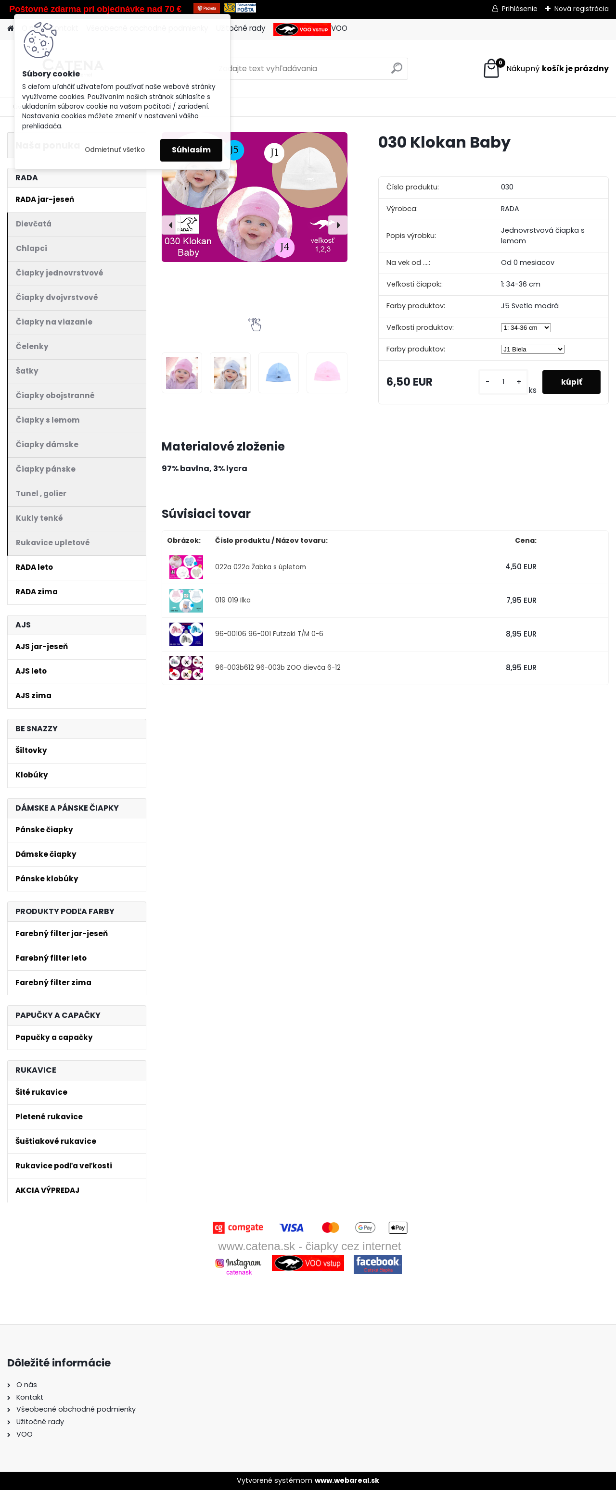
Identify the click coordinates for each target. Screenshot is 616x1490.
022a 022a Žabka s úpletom (260, 567)
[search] (396, 72)
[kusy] (502, 382)
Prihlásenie (520, 8)
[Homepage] (10, 28)
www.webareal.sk (347, 1480)
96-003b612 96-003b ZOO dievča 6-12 (278, 667)
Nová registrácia (581, 8)
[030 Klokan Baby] (254, 197)
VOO (310, 29)
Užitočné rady (241, 28)
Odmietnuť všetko (115, 149)
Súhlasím (191, 149)
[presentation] (171, 225)
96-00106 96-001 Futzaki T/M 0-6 (269, 634)
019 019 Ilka (233, 600)
